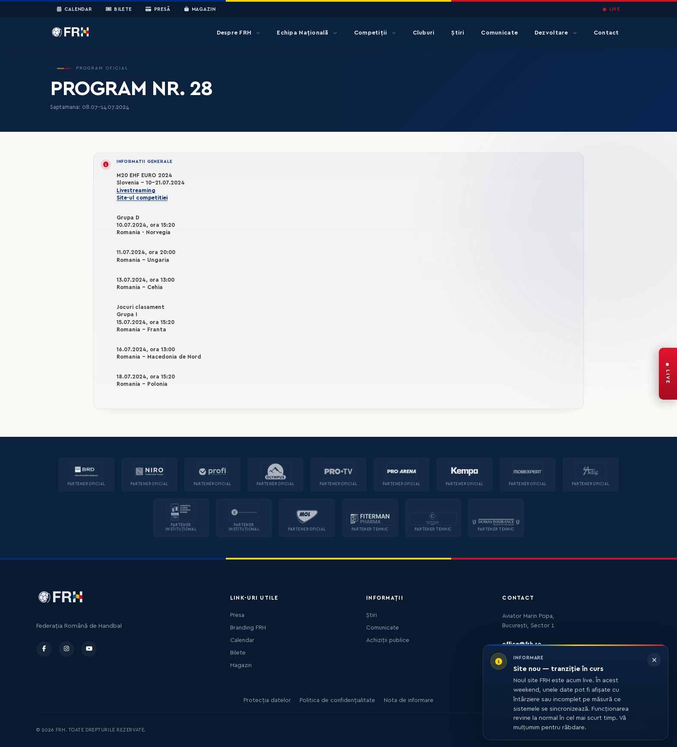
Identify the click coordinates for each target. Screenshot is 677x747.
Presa (237, 615)
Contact (606, 33)
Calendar (74, 9)
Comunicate (499, 33)
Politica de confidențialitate (337, 700)
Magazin (199, 9)
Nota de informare (408, 700)
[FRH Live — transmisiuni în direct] (668, 374)
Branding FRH (248, 628)
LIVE (611, 9)
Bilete (119, 9)
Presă (158, 9)
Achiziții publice (387, 640)
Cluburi (424, 33)
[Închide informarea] (654, 660)
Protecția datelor (267, 700)
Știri (457, 33)
